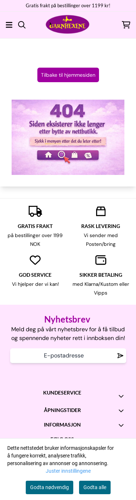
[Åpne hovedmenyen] (9, 25)
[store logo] (67, 24)
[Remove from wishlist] (120, 356)
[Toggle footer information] (122, 396)
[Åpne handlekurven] (126, 25)
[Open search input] (22, 25)
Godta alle (94, 487)
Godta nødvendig (49, 487)
